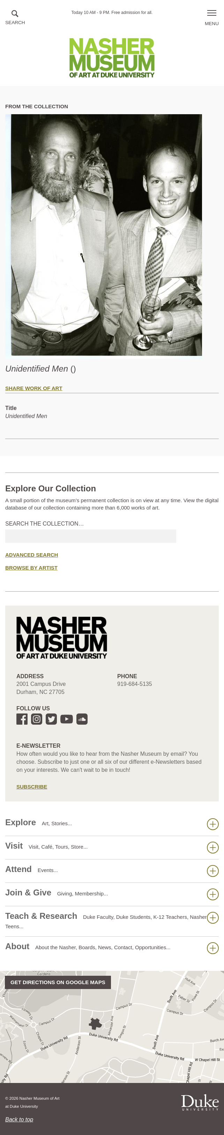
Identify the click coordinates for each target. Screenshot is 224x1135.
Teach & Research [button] (112, 920)
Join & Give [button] (112, 894)
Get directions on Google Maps (57, 982)
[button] (15, 18)
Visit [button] (112, 847)
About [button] (112, 948)
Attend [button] (112, 870)
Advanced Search (31, 555)
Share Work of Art (33, 388)
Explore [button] (112, 824)
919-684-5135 (134, 684)
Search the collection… (44, 524)
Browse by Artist (31, 568)
